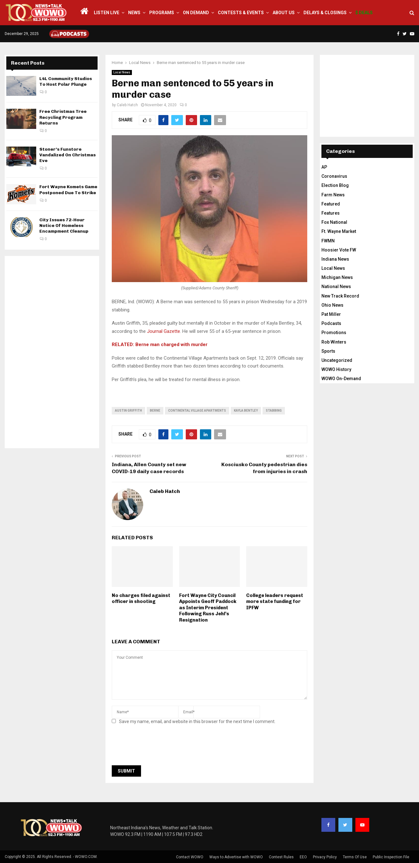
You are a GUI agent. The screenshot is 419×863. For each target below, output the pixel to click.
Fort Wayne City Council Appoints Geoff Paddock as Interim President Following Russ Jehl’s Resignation (207, 608)
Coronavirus (334, 176)
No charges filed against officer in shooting (141, 599)
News (134, 12)
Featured (330, 203)
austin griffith (128, 410)
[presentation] (159, 746)
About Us (284, 12)
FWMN (328, 240)
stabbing (274, 410)
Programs (161, 12)
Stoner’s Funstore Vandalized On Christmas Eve (67, 155)
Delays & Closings (325, 12)
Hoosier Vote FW (338, 249)
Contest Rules (281, 857)
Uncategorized (336, 360)
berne (155, 410)
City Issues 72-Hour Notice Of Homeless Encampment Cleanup (63, 225)
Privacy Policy (325, 857)
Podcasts (331, 323)
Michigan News (337, 277)
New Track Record (340, 295)
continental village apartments (197, 410)
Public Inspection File (391, 857)
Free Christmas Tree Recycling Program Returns (63, 117)
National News (336, 286)
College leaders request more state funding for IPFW (274, 602)
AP (324, 167)
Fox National (334, 222)
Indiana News (335, 259)
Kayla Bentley (246, 410)
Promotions (333, 332)
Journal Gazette (163, 331)
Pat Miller (331, 314)
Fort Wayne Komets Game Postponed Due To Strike (68, 189)
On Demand (196, 12)
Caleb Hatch (127, 105)
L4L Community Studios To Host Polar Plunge (65, 81)
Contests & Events (241, 12)
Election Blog (335, 185)
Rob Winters (333, 342)
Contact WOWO (189, 857)
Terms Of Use (355, 857)
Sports (328, 351)
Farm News (333, 194)
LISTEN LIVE (106, 12)
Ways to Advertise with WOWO (236, 857)
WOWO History (336, 369)
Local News (121, 72)
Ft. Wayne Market (338, 231)
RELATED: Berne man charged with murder (159, 344)
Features (330, 213)
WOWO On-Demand (341, 378)
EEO (303, 857)
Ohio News (332, 305)
